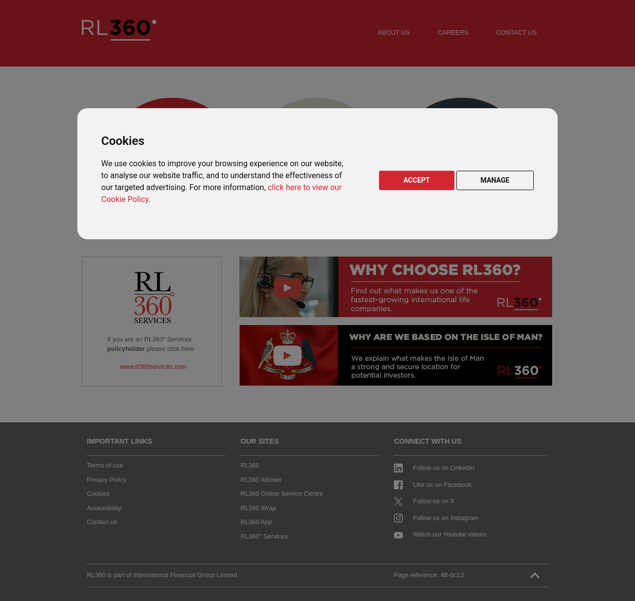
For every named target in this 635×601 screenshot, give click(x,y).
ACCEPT (416, 180)
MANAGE (495, 180)
